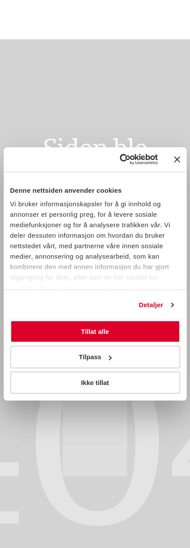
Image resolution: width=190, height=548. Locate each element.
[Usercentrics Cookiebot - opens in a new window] (120, 159)
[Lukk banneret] (177, 159)
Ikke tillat (95, 382)
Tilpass (95, 357)
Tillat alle (95, 331)
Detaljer (151, 305)
